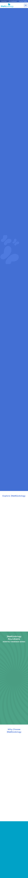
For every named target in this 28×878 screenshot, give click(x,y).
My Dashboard (13, 1)
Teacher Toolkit (23, 1)
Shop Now (4, 1)
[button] (25, 5)
